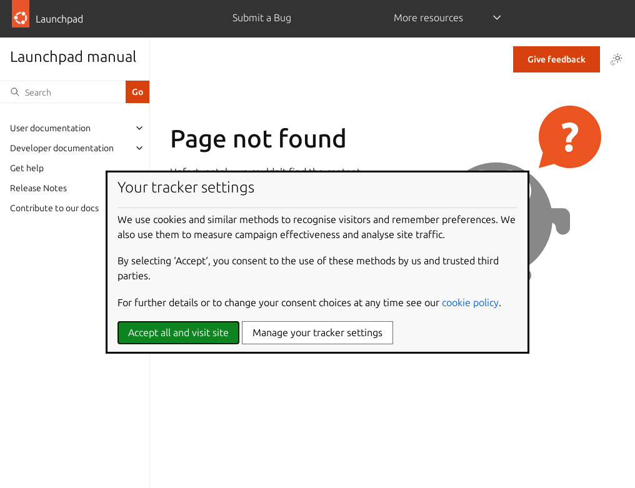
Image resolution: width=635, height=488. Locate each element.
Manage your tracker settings (317, 332)
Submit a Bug (261, 17)
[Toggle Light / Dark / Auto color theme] (616, 59)
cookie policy (470, 302)
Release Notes (38, 188)
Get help (27, 168)
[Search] (63, 92)
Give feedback (557, 59)
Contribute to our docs (54, 208)
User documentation (50, 128)
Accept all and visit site (178, 332)
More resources (428, 17)
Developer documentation (62, 148)
